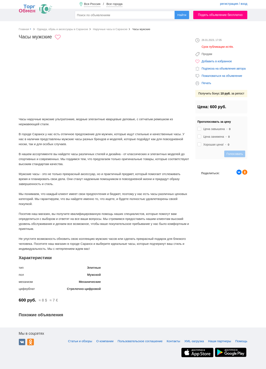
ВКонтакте (22, 342)
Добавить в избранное (217, 61)
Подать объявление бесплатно (220, 15)
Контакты (173, 341)
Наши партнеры (219, 341)
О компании (104, 341)
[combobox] (132, 15)
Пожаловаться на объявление (222, 75)
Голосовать (235, 154)
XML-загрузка (194, 341)
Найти (181, 15)
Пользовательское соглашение (140, 341)
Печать (206, 83)
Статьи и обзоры (80, 341)
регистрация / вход (233, 3)
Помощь (241, 341)
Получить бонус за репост (221, 93)
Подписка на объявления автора (224, 68)
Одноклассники (30, 342)
